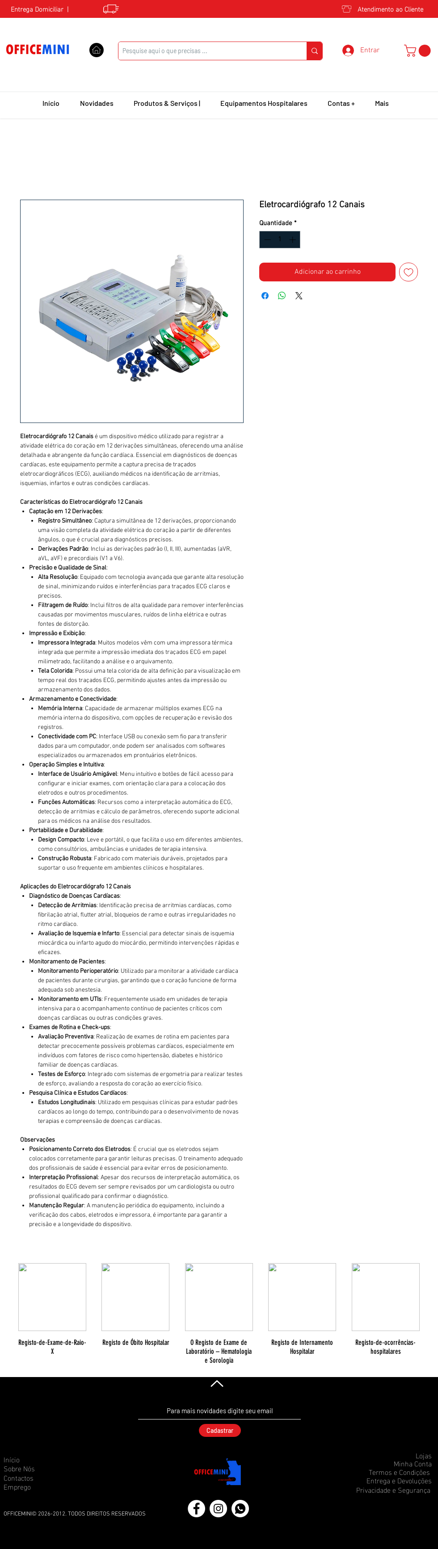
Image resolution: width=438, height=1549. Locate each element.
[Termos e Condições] (397, 1472)
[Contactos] (35, 1477)
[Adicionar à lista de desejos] (408, 272)
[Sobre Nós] (35, 1468)
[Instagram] (218, 1508)
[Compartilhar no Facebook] (265, 295)
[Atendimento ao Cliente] (389, 8)
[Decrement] (267, 239)
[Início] (35, 1459)
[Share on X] (299, 295)
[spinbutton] (280, 239)
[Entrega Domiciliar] (34, 8)
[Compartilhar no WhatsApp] (282, 295)
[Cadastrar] (220, 1430)
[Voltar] (216, 1383)
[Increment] (293, 239)
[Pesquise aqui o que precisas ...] (205, 51)
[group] (219, 1314)
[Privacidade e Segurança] (390, 1489)
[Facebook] (196, 1508)
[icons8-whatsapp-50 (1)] (240, 1508)
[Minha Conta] (400, 1463)
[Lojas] (400, 1455)
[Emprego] (35, 1486)
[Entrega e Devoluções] (396, 1480)
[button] (419, 51)
